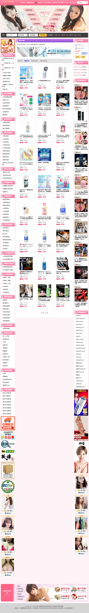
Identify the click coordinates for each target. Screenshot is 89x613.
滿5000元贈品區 (6, 407)
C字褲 (4, 342)
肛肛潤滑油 (5, 230)
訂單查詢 (60, 10)
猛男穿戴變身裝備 (7, 267)
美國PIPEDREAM (80, 369)
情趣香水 (5, 300)
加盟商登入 (20, 596)
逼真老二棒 (5, 100)
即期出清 (5, 89)
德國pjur (77, 375)
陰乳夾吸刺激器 (6, 109)
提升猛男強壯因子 (7, 178)
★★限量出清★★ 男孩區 (8, 59)
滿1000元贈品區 (6, 393)
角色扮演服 (5, 360)
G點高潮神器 (6, 103)
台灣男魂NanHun (80, 386)
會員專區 (20, 599)
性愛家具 (5, 191)
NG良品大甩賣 (6, 72)
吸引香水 (5, 233)
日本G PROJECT (80, 318)
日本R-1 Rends (79, 339)
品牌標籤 (37, 24)
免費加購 (29, 10)
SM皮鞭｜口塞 (6, 283)
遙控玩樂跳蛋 (6, 128)
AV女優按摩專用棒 (7, 256)
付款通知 (57, 15)
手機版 (73, 2)
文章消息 (55, 19)
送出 (77, 57)
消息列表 (20, 591)
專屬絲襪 (5, 376)
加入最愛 (64, 2)
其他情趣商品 (6, 320)
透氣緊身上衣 (6, 385)
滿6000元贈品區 (6, 410)
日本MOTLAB (79, 360)
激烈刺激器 (5, 228)
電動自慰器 (5, 156)
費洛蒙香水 (5, 303)
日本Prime (78, 357)
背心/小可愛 (5, 336)
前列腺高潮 (5, 245)
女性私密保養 (6, 312)
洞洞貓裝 (5, 348)
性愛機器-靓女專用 (7, 188)
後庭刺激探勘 (6, 306)
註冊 (83, 57)
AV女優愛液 (5, 211)
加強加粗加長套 (6, 175)
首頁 (23, 2)
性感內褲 (5, 365)
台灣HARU (78, 383)
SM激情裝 (5, 289)
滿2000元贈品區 (6, 399)
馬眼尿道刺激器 (6, 239)
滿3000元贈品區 (6, 402)
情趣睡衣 (5, 351)
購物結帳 (30, 2)
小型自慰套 (5, 139)
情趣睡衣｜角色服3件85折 (7, 85)
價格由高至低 (43, 60)
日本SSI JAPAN (79, 345)
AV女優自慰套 (6, 148)
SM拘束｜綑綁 (6, 280)
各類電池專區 (6, 328)
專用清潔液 (5, 309)
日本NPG (78, 315)
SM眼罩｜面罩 (6, 277)
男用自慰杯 (5, 136)
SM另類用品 (5, 292)
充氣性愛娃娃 (6, 151)
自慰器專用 (5, 214)
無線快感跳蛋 (6, 125)
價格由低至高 (34, 60)
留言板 (53, 24)
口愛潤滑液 (5, 208)
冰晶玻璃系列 (6, 317)
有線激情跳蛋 (6, 122)
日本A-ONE (78, 333)
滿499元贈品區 (6, 396)
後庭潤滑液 (5, 217)
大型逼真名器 (6, 145)
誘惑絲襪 (5, 354)
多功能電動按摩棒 (7, 97)
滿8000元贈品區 (6, 413)
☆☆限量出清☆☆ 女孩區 (8, 64)
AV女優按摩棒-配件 (7, 259)
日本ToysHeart (79, 321)
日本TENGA (78, 324)
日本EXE (78, 336)
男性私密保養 (6, 315)
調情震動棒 (5, 106)
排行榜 (33, 19)
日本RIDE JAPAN (80, 348)
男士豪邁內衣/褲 (7, 379)
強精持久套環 (6, 172)
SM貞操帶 (5, 286)
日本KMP (78, 354)
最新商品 (31, 15)
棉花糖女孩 (5, 339)
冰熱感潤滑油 (6, 202)
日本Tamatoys (79, 330)
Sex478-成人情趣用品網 (7, 2)
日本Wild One (79, 342)
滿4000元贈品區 (6, 404)
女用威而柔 (5, 111)
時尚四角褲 (5, 382)
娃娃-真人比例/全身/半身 (7, 163)
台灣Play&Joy (79, 381)
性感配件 (5, 362)
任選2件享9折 (6, 78)
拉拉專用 (5, 248)
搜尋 (43, 35)
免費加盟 (47, 2)
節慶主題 (5, 345)
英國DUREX (79, 363)
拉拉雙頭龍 (5, 242)
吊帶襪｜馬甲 (6, 357)
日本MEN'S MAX (80, 351)
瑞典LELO (78, 378)
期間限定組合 (6, 81)
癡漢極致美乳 (6, 153)
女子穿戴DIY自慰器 (7, 270)
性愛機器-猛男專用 (7, 185)
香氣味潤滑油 (6, 205)
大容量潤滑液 (6, 220)
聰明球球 (5, 114)
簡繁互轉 (56, 2)
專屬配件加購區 (6, 75)
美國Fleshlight (79, 366)
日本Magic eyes (79, 327)
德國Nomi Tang (79, 372)
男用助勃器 (5, 159)
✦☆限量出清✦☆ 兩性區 (8, 68)
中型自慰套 (5, 142)
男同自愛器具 (6, 236)
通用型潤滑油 (6, 199)
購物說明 (39, 2)
